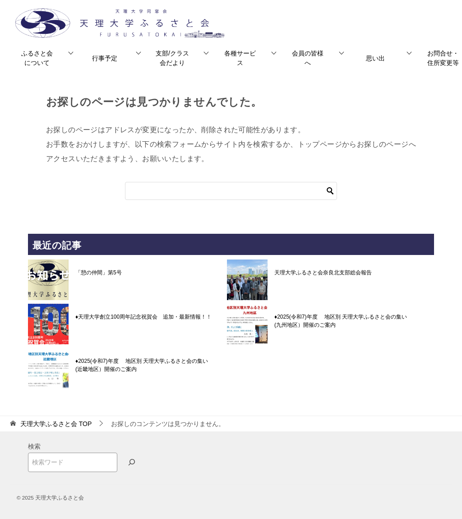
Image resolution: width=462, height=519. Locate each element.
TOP (56, 423)
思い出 (375, 58)
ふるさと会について (37, 58)
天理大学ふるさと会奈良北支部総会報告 (323, 272)
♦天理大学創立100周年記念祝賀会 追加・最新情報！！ (143, 317)
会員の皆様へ (307, 58)
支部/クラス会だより (172, 58)
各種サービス (240, 58)
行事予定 (104, 58)
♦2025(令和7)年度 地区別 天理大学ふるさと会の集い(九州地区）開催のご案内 (340, 321)
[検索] (231, 191)
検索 (34, 446)
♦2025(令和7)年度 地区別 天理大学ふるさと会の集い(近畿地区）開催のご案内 (141, 365)
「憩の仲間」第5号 (98, 272)
